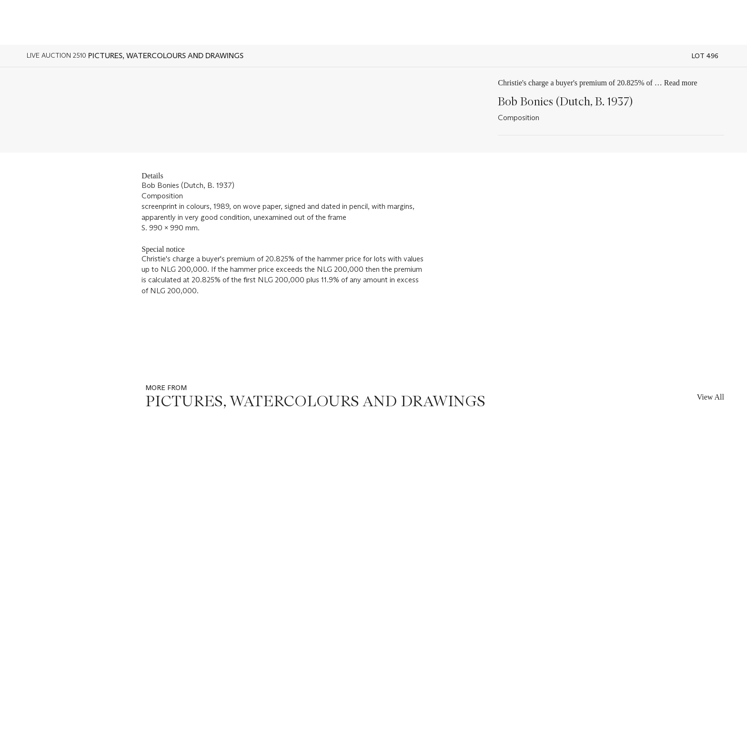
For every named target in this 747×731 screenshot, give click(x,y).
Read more (680, 83)
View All (710, 397)
